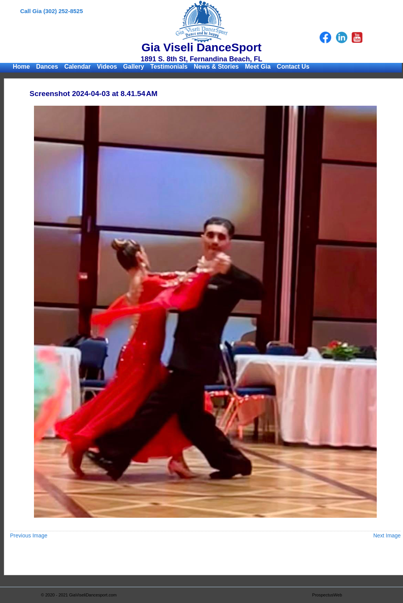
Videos (107, 66)
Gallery (133, 66)
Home (21, 66)
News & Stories (216, 66)
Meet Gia (258, 66)
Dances (47, 66)
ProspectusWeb (327, 595)
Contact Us (293, 66)
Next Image (387, 535)
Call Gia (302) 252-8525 (51, 11)
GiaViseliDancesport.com (93, 595)
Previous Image (28, 535)
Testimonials (169, 66)
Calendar (77, 66)
